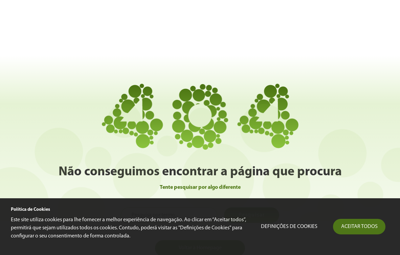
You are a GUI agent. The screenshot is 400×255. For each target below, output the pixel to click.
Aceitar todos (359, 226)
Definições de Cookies (289, 226)
